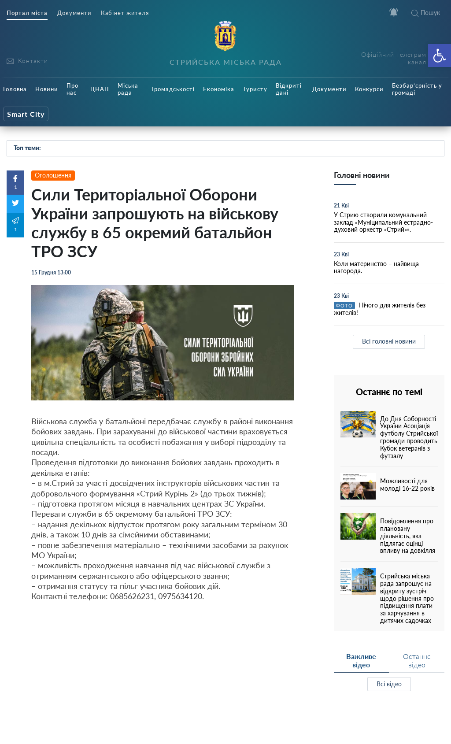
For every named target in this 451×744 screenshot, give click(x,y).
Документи (74, 13)
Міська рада (128, 89)
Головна (15, 89)
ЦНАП (99, 89)
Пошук (425, 12)
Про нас (72, 89)
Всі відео (389, 684)
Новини (46, 89)
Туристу (255, 89)
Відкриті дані (289, 89)
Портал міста (27, 13)
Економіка (218, 89)
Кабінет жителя (125, 13)
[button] (439, 55)
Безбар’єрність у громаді (417, 89)
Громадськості (173, 89)
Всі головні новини (389, 341)
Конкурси (369, 89)
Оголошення (53, 175)
